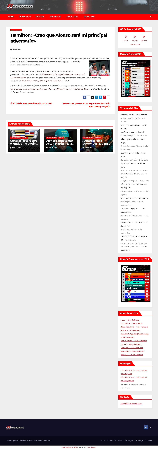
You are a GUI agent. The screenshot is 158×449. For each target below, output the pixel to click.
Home (11, 17)
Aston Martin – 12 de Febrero (134, 341)
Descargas (55, 17)
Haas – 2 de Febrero (130, 320)
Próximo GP (25, 17)
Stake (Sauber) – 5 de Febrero (134, 327)
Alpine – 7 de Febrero (130, 330)
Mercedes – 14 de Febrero (132, 351)
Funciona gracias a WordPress (17, 440)
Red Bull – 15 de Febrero (132, 355)
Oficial (25, 137)
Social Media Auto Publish (70, 447)
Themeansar (47, 440)
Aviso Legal (72, 17)
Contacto (89, 17)
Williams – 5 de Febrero (131, 323)
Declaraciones (16, 30)
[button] (151, 17)
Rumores (98, 137)
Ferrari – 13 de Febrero (131, 344)
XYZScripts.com (91, 447)
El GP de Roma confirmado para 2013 (31, 103)
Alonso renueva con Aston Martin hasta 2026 (59, 143)
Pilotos (40, 17)
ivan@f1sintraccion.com (131, 403)
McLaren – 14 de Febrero (132, 348)
